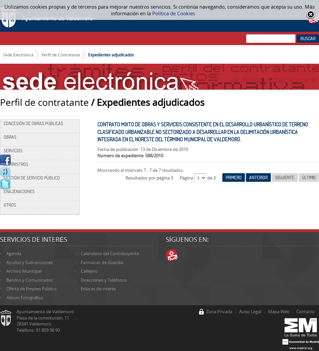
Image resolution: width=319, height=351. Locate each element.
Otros (10, 205)
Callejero (89, 271)
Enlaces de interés (98, 289)
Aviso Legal (250, 312)
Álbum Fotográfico (24, 298)
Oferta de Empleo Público (31, 289)
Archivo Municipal (24, 271)
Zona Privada (219, 312)
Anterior (258, 177)
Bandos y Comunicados (29, 280)
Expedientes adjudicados (111, 54)
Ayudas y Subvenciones (29, 262)
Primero (234, 177)
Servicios (13, 151)
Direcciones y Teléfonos (104, 280)
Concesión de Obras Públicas (33, 123)
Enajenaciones (19, 191)
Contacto (305, 312)
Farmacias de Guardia (102, 262)
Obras (10, 137)
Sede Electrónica (18, 54)
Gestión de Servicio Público (32, 178)
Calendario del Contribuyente (110, 253)
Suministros (16, 164)
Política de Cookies (173, 13)
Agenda (13, 253)
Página (187, 178)
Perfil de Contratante (61, 54)
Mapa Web (278, 312)
